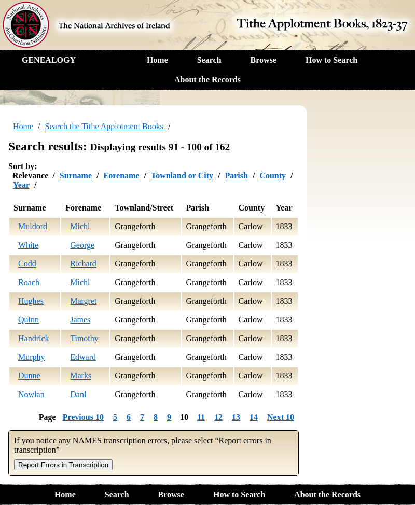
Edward (83, 357)
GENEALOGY (49, 59)
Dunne (29, 375)
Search (209, 59)
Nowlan (31, 394)
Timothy (84, 338)
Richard (83, 263)
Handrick (33, 338)
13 (236, 417)
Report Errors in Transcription (63, 465)
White (28, 245)
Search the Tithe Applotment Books (104, 126)
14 (254, 417)
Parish (236, 175)
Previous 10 (83, 417)
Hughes (31, 301)
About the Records (207, 79)
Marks (80, 375)
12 (218, 417)
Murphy (31, 357)
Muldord (32, 226)
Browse (263, 59)
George (82, 245)
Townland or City (182, 175)
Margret (83, 301)
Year (21, 184)
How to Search (331, 59)
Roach (28, 282)
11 (201, 417)
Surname (76, 175)
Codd (27, 263)
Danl (78, 394)
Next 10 (280, 417)
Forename (121, 175)
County (272, 175)
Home (157, 59)
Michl (80, 226)
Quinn (28, 319)
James (80, 319)
